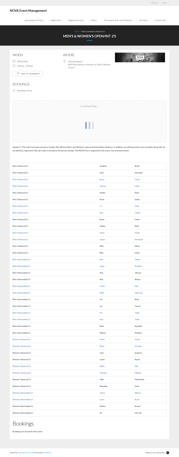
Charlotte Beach (75, 61)
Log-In (164, 3)
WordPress (47, 453)
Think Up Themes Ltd (25, 453)
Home (76, 31)
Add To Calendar (27, 73)
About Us (154, 3)
